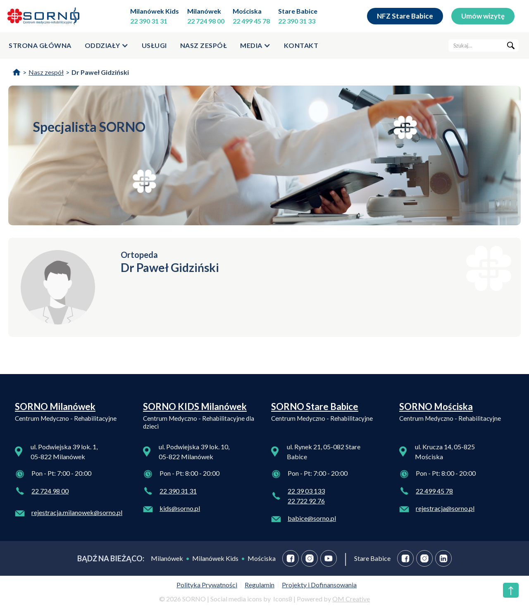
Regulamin (259, 585)
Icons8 (282, 599)
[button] (106, 45)
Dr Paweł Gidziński (100, 72)
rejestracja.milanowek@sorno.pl (76, 512)
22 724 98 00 (205, 21)
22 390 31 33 (296, 21)
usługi (154, 45)
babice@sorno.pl (312, 518)
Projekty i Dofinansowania (319, 585)
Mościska (247, 11)
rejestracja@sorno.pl (445, 508)
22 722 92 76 (306, 501)
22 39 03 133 (306, 491)
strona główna (40, 45)
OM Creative (351, 599)
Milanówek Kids (154, 11)
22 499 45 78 (251, 21)
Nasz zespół (203, 45)
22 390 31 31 (148, 21)
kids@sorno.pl (180, 508)
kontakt (301, 45)
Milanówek (204, 11)
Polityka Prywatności (206, 585)
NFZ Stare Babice (405, 16)
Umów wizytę (483, 16)
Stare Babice (297, 11)
